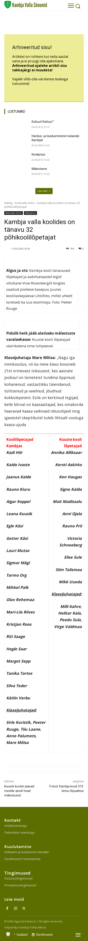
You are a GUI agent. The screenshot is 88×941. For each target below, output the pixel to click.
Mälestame (39, 169)
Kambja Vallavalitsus (32, 927)
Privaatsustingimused (20, 885)
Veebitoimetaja (15, 825)
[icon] (8, 933)
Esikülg (8, 203)
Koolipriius (38, 154)
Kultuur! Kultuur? (43, 121)
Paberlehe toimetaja (19, 832)
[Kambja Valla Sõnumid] (25, 5)
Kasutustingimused (18, 878)
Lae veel (44, 191)
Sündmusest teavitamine (22, 859)
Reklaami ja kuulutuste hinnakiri (26, 852)
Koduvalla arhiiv (24, 203)
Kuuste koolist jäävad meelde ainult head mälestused (19, 790)
